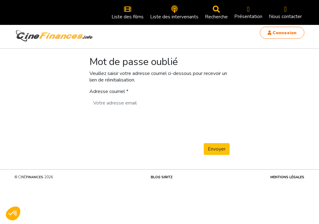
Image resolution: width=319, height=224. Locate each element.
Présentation (248, 13)
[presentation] (136, 126)
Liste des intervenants (174, 13)
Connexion (282, 33)
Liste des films (128, 13)
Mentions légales (287, 177)
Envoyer (217, 149)
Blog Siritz (162, 177)
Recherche (216, 13)
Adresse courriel (107, 91)
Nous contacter (285, 13)
